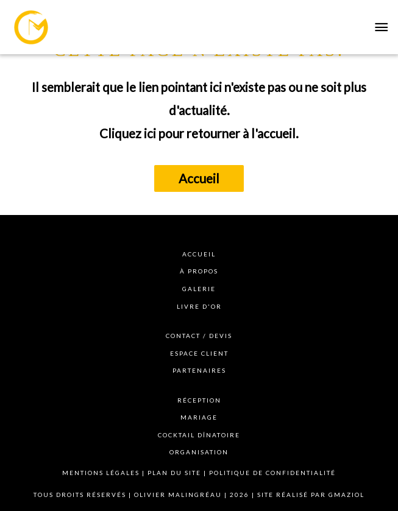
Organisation (199, 452)
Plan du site (174, 472)
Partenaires (199, 370)
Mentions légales (101, 472)
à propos (199, 271)
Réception (199, 400)
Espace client (199, 353)
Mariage (199, 417)
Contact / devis (199, 335)
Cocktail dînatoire (199, 435)
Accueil (199, 178)
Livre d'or (199, 306)
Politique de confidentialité (272, 472)
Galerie (199, 288)
